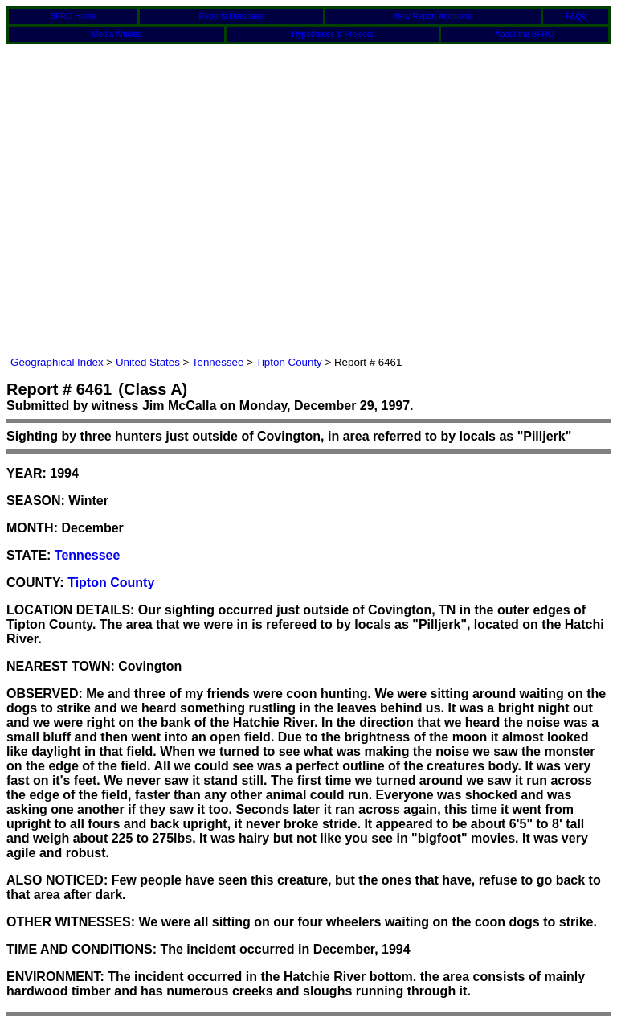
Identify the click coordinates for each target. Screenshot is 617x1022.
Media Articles (116, 34)
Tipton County (288, 362)
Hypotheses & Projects (332, 34)
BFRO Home (73, 16)
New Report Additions (433, 16)
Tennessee (217, 362)
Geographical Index (57, 362)
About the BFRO (524, 34)
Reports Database (231, 16)
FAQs (576, 16)
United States (148, 362)
